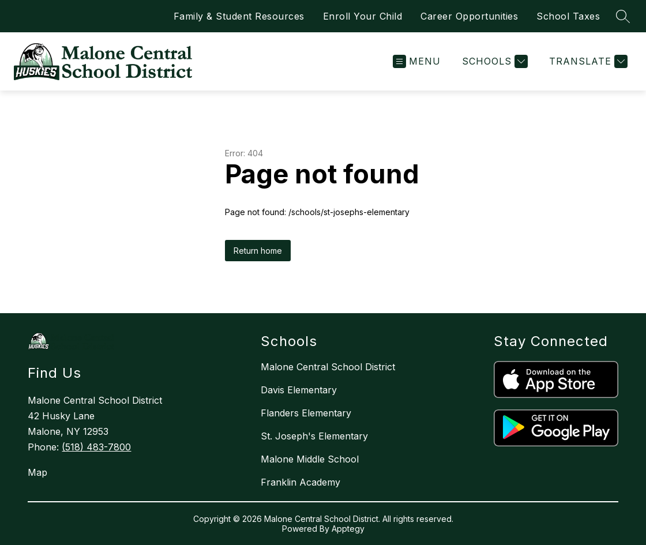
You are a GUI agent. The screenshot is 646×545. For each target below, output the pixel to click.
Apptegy (348, 528)
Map (37, 472)
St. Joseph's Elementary (314, 436)
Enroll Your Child (363, 16)
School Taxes (568, 16)
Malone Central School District (328, 367)
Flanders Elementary (306, 413)
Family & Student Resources (239, 16)
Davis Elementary (299, 390)
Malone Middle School (310, 459)
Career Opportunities (469, 16)
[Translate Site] (587, 61)
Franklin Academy (300, 482)
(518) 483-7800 (96, 447)
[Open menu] (417, 61)
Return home (258, 250)
